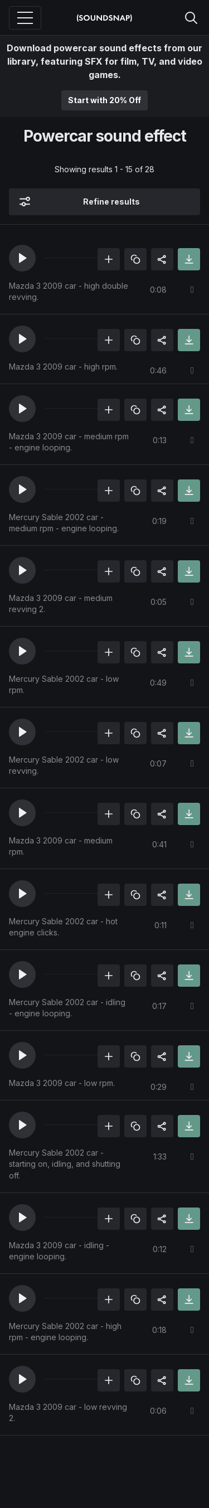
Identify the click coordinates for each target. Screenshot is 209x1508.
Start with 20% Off (104, 100)
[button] (22, 258)
